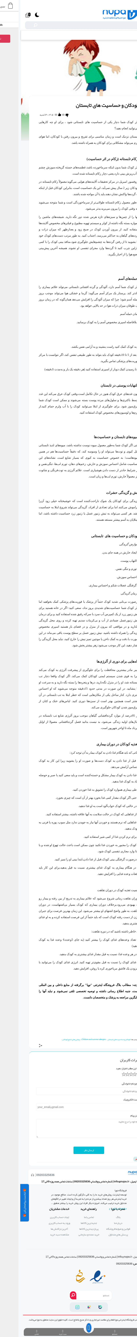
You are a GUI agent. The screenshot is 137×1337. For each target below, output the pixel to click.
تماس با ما (69, 1217)
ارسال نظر (69, 1150)
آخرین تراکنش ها (39, 1229)
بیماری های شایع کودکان (51, 1039)
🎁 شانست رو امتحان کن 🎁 (4, 1202)
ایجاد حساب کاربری (39, 1217)
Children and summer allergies (73, 1039)
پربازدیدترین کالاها (68, 1229)
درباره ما (98, 1223)
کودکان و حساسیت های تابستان (98, 1039)
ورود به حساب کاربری (39, 1223)
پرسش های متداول (98, 1234)
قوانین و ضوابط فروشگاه (98, 1229)
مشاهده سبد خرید (39, 1234)
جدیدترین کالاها (68, 1223)
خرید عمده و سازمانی (68, 1234)
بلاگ (128, 35)
